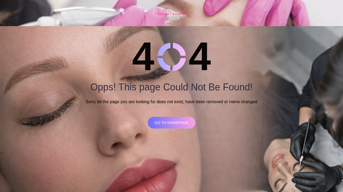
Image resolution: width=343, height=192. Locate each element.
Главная (162, 14)
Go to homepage (171, 123)
